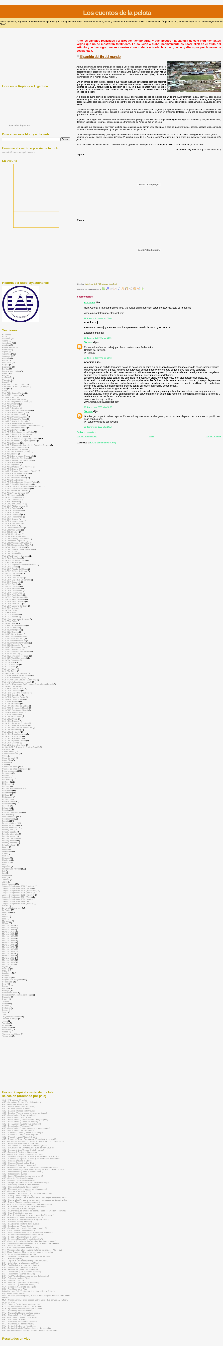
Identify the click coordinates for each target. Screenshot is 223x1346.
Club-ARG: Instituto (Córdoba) (15, 449)
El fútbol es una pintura (12, 788)
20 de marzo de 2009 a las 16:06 (98, 407)
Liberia (5, 916)
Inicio (151, 436)
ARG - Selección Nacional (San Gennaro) (20, 1237)
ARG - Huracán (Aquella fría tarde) (17, 1161)
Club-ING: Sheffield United (13, 649)
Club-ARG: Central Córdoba (14, 415)
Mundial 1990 (8, 953)
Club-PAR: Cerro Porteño (13, 686)
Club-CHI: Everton (10, 532)
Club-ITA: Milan (9, 667)
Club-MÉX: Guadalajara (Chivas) (16, 675)
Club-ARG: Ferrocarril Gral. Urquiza (17, 434)
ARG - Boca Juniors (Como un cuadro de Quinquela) (25, 1119)
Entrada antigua (213, 436)
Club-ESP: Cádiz (9, 575)
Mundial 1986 (8, 951)
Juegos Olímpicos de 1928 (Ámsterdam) (19, 890)
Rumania (6, 997)
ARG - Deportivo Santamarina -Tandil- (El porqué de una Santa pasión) (33, 1141)
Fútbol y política (9, 843)
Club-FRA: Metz (9, 612)
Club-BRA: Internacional (12, 521)
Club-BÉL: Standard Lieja (13, 497)
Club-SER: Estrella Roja (12, 712)
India (4, 864)
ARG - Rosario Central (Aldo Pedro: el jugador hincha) (25, 1219)
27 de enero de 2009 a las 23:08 (98, 318)
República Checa (9, 992)
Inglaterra (6, 866)
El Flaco (5, 786)
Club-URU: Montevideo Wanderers (17, 727)
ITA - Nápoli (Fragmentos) (13, 1293)
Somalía (5, 1006)
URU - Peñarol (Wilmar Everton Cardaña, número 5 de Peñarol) (30, 1330)
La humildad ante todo (12, 908)
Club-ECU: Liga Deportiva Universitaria (19, 564)
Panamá (6, 975)
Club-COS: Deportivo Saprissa (15, 556)
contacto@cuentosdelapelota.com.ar (19, 152)
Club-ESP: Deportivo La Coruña (16, 580)
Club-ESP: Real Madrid (12, 591)
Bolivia (5, 369)
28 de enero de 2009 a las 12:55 (98, 338)
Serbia (5, 1003)
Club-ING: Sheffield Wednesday (16, 651)
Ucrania (5, 1025)
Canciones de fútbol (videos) (14, 386)
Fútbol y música (9, 840)
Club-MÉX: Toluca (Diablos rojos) (16, 682)
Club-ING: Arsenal (10, 627)
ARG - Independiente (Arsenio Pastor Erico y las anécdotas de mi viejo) (33, 1169)
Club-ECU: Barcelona (11, 558)
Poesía (5, 986)
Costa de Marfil (8, 758)
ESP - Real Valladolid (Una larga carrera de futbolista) (25, 1276)
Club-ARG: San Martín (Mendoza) (17, 484)
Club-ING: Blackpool (11, 630)
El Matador (7, 793)
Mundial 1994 (8, 956)
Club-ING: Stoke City (11, 654)
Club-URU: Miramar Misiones (15, 725)
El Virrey (6, 799)
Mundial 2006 (8, 962)
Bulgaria (5, 375)
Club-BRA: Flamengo (11, 514)
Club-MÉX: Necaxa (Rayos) (14, 677)
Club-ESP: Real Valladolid (13, 599)
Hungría (5, 862)
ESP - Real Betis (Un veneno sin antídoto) (20, 1265)
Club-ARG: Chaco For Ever (14, 419)
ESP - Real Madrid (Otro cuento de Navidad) (21, 1271)
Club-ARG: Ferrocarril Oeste (14, 436)
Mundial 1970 (8, 943)
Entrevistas (7, 803)
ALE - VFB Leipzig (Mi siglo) (14, 1100)
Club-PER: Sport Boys (12, 695)
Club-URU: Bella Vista (11, 717)
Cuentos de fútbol (10, 767)
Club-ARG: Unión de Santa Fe (15, 491)
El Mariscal (7, 790)
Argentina (6, 354)
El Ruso (5, 795)
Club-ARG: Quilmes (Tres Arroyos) (17, 467)
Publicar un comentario (86, 432)
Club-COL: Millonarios (11, 554)
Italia (4, 877)
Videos (5, 1032)
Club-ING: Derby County (12, 634)
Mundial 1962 (8, 938)
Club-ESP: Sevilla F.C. (12, 604)
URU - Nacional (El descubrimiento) (17, 1311)
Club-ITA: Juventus (10, 664)
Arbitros (5, 349)
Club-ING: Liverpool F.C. (12, 638)
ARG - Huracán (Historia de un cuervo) (19, 1165)
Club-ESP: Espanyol (11, 582)
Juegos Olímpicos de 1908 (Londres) (18, 886)
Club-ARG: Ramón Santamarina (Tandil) (19, 471)
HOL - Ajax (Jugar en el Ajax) (14, 1289)
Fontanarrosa (8, 819)
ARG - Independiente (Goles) (15, 1174)
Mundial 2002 (8, 960)
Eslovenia (6, 808)
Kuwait (5, 906)
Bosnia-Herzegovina (11, 371)
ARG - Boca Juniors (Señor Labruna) (18, 1130)
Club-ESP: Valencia (10, 608)
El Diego (6, 782)
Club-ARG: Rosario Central (14, 478)
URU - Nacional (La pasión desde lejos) (19, 1317)
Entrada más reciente (86, 436)
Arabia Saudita (8, 347)
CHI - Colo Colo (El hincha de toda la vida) (20, 1248)
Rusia (4, 999)
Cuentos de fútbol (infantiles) (14, 769)
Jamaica (6, 880)
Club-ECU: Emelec (10, 562)
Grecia (5, 849)
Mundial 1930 (8, 925)
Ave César (6, 362)
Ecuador (6, 775)
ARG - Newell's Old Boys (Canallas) (17, 1178)
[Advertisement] (137, 35)
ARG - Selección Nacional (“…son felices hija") (22, 1239)
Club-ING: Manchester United (15, 643)
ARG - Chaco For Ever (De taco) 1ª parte (20, 1135)
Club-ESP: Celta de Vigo (13, 577)
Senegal (5, 1001)
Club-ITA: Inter (8, 662)
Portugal (6, 990)
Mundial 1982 (8, 949)
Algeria (5, 341)
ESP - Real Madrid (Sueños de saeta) (18, 1274)
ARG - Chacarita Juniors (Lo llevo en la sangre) (22, 1132)
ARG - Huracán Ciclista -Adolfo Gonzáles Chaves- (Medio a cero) (30, 1167)
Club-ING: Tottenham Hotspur (15, 656)
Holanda (6, 858)
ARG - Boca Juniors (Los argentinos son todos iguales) (26, 1128)
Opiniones (6, 973)
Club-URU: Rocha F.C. (12, 738)
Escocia (5, 806)
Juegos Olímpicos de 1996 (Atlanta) (17, 903)
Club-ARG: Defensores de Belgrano (17, 423)
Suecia (5, 1010)
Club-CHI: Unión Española (13, 541)
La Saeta (6, 910)
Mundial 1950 (8, 932)
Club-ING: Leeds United (12, 636)
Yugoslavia (7, 1036)
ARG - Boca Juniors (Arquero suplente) (19, 1115)
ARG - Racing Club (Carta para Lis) (17, 1195)
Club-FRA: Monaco (10, 614)
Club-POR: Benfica (10, 701)
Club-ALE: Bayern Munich (13, 393)
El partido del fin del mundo (100, 56)
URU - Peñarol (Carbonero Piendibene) (19, 1326)
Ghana (5, 847)
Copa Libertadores (10, 753)
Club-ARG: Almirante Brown (14, 399)
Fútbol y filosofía (9, 832)
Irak (4, 871)
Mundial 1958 (8, 936)
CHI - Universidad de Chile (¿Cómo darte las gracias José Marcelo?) (32, 1250)
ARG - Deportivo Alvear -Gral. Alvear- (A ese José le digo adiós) (30, 1139)
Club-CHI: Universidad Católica (15, 543)
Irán (4, 873)
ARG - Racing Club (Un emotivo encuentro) (21, 1202)
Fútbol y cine (7, 830)
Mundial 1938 (8, 929)
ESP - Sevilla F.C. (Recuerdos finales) (18, 1284)
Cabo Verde (7, 378)
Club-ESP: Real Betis (11, 588)
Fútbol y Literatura (10, 838)
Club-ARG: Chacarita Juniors (14, 417)
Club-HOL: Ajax (9, 623)
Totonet (88, 342)
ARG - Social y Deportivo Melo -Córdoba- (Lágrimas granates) (29, 1241)
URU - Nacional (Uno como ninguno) (18, 1324)
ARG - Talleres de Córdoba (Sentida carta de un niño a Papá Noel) (31, 1243)
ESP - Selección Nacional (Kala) (16, 1278)
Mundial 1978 (8, 947)
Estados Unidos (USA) (12, 812)
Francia (5, 821)
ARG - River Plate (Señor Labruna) (17, 1213)
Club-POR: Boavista (11, 704)
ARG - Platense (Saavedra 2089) (16, 1191)
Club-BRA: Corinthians (12, 510)
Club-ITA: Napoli (9, 669)
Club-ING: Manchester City (14, 640)
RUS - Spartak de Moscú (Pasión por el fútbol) (22, 1308)
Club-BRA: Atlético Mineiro (13, 506)
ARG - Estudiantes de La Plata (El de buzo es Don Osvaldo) (28, 1148)
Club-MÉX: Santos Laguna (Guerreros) (19, 680)
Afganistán (6, 334)
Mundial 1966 (8, 940)
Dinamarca (7, 773)
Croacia (5, 762)
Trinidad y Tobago (10, 1019)
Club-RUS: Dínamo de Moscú (15, 708)
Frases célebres (9, 823)
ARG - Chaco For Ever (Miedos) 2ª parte (19, 1137)
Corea (5, 756)
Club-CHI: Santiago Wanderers (15, 538)
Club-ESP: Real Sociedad (13, 597)
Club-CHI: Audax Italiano (13, 527)
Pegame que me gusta (12, 979)
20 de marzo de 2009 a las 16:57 (98, 427)
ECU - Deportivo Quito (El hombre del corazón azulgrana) (27, 1256)
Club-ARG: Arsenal (10, 404)
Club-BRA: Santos (10, 525)
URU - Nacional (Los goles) (14, 1319)
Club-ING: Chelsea (10, 632)
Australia (6, 358)
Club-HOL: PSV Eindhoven (14, 625)
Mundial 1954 (8, 934)
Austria (5, 360)
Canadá (5, 382)
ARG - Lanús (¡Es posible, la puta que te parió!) (22, 1176)
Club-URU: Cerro (9, 719)
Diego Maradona (9, 771)
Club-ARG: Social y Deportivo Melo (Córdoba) (22, 486)
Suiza (4, 1012)
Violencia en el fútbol (11, 1034)
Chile (4, 388)
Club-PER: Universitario (12, 699)
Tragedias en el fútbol (11, 1016)
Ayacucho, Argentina (19, 125)
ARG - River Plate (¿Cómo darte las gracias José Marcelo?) (28, 1215)
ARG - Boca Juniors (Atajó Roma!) (17, 1117)
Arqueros (6, 356)
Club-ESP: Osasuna (11, 586)
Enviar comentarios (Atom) (103, 442)
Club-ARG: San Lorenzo (12, 480)
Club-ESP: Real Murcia (12, 593)
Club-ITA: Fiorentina (11, 660)
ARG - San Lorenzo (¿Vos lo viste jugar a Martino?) (24, 1228)
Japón (5, 882)
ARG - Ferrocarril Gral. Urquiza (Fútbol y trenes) (23, 1150)
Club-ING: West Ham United (14, 658)
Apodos (5, 345)
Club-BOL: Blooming (11, 499)
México (5, 923)
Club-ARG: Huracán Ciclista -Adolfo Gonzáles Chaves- (26, 445)
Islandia (5, 875)
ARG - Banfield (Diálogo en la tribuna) (18, 1111)
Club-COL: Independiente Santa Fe (17, 549)
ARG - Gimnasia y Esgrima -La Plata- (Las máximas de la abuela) (30, 1156)
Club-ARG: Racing (10, 469)
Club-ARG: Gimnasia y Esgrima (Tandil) (19, 441)
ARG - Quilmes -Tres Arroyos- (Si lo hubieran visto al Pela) (27, 1193)
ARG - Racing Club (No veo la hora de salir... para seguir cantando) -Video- (34, 1200)
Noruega (6, 969)
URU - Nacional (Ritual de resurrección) (19, 1321)
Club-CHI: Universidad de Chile (15, 545)
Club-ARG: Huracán (11, 443)
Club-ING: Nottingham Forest (15, 647)
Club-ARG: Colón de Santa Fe (15, 421)
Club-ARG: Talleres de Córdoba (16, 488)
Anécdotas (89, 284)
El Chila (5, 780)
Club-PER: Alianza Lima (103, 284)
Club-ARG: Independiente (13, 447)
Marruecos (6, 921)
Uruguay (6, 1027)
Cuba (4, 764)
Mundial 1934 (8, 927)
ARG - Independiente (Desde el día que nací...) (22, 1172)
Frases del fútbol (9, 825)
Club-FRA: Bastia (9, 610)
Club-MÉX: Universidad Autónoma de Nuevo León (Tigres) (27, 684)
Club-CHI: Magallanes (11, 534)
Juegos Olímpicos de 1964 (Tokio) (17, 897)
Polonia (5, 988)
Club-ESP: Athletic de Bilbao (14, 569)
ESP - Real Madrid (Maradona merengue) (20, 1269)
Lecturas (6, 912)
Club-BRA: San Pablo (11, 523)
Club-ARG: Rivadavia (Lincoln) (15, 473)
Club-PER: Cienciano (11, 690)
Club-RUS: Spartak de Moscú (15, 710)
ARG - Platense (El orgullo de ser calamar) (20, 1187)
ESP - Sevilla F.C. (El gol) (13, 1280)
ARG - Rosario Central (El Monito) (17, 1221)
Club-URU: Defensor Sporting (15, 723)
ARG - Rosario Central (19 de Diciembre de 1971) (23, 1217)
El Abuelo (89, 302)
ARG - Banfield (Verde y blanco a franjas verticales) (24, 1113)
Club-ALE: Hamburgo (11, 395)
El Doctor (6, 784)
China (4, 391)
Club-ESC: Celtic (9, 567)
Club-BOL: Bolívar (10, 501)
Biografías (6, 367)
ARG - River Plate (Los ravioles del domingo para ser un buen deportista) (34, 1211)
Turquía (5, 1023)
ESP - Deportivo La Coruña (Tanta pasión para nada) (25, 1261)
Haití (4, 856)
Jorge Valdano (8, 884)
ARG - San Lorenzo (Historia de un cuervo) (21, 1224)
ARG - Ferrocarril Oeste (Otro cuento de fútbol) (22, 1154)
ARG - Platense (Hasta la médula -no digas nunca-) (24, 1189)
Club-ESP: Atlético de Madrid (14, 571)
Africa (4, 336)
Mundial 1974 (8, 945)
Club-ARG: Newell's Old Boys (15, 458)
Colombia (6, 749)
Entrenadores (8, 801)
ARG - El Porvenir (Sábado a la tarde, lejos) (21, 1143)
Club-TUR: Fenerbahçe (12, 714)
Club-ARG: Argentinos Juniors (15, 401)
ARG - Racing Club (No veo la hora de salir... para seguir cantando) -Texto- (34, 1198)
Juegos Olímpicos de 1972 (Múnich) (18, 899)
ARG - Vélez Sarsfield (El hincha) (16, 1245)
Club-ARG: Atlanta (10, 406)
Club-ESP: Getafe (10, 584)
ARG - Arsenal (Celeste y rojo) (15, 1104)
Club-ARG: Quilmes (10, 464)
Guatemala (7, 851)
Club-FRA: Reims (9, 621)
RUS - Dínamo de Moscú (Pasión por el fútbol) (22, 1306)
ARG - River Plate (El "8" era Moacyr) (18, 1208)
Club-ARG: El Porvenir (12, 430)
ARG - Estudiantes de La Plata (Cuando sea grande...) (25, 1145)
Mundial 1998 (8, 958)
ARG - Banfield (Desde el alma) (16, 1108)
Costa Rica (7, 760)
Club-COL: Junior (9, 551)
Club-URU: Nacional (11, 730)
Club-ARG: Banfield (10, 408)
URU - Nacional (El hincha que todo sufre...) (21, 1313)
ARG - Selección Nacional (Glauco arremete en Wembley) (27, 1232)
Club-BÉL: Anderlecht (11, 495)
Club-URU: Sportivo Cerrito (14, 740)
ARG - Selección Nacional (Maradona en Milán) (22, 1235)
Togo (4, 1014)
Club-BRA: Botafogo (11, 508)
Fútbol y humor (8, 836)
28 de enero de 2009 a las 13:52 (98, 358)
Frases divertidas (9, 827)
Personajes (7, 982)
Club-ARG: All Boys (10, 397)
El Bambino (7, 777)
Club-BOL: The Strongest (13, 504)
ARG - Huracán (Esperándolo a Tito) (18, 1163)
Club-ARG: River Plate (12, 475)
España (5, 810)
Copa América (8, 751)
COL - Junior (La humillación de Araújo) (19, 1254)
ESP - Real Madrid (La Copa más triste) (19, 1267)
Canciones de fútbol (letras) (14, 384)
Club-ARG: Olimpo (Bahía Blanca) (17, 460)
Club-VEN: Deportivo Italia (13, 745)
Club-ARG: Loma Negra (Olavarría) (17, 456)
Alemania (6, 338)
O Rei (4, 971)
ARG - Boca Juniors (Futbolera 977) (17, 1126)
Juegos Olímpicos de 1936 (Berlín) (17, 893)
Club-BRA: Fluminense (12, 517)
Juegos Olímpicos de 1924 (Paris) (17, 888)
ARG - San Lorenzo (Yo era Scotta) (17, 1226)
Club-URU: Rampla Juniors (14, 734)
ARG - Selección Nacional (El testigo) (18, 1230)
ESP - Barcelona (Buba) (12, 1258)
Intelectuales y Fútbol (11, 869)
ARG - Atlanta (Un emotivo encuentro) (18, 1106)
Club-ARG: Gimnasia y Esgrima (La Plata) (20, 438)
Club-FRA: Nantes (10, 617)
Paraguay (6, 977)
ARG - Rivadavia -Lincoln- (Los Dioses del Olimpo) (24, 1206)
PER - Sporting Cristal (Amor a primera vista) (21, 1304)
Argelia (5, 351)
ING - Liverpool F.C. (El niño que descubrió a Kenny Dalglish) (28, 1291)
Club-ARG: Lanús (10, 454)
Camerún (6, 380)
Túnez (5, 1021)
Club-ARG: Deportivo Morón (14, 428)
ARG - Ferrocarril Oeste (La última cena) (19, 1152)
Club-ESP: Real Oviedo (12, 595)
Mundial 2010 (8, 964)
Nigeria (5, 966)
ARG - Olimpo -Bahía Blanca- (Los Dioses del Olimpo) (25, 1182)
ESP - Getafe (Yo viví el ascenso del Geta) (20, 1263)
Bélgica (5, 365)
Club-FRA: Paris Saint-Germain (15, 619)
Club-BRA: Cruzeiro (10, 512)
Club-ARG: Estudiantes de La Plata (17, 432)
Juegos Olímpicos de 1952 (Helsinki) (18, 895)
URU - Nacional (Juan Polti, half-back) (18, 1315)
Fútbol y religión (9, 845)
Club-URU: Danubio (11, 721)
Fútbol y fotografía (10, 834)
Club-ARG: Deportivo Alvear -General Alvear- (21, 425)
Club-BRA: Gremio (10, 519)
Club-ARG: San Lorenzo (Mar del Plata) (19, 482)
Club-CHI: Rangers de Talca (14, 536)
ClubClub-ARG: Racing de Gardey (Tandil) (20, 747)
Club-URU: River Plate (12, 736)
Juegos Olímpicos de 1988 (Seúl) (16, 901)
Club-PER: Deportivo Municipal (15, 693)
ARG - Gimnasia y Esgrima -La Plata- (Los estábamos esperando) (31, 1158)
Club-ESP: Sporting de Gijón (14, 606)
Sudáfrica (6, 1008)
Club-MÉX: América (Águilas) (15, 673)
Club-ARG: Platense (11, 462)
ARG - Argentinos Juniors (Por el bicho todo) (21, 1102)
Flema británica (9, 816)
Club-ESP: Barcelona (11, 573)
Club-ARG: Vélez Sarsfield (13, 493)
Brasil (4, 373)
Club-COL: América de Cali (14, 547)
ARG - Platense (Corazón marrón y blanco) (21, 1185)
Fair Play (6, 814)
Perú (115, 284)
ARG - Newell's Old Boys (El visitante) (18, 1180)
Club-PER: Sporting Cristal (13, 697)
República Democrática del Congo (17, 995)
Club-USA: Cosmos (10, 743)
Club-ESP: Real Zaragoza (13, 601)
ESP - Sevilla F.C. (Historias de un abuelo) (20, 1282)
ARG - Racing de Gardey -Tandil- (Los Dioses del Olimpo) (27, 1204)
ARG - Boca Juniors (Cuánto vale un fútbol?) (21, 1124)
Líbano (5, 914)
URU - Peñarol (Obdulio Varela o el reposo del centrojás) (26, 1328)
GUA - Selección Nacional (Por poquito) (19, 1287)
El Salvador (7, 797)
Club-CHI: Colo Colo (11, 530)
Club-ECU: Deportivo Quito (14, 560)
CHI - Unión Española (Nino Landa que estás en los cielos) (27, 1252)
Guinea (5, 853)
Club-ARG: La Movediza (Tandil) (16, 451)
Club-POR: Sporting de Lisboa (15, 706)
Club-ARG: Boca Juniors (13, 412)
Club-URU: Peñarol (10, 732)
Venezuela (6, 1029)
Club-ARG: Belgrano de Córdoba (16, 410)
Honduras (6, 860)
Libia (4, 919)
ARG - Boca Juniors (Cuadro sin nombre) (20, 1122)
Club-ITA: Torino (9, 671)
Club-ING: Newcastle (11, 645)
